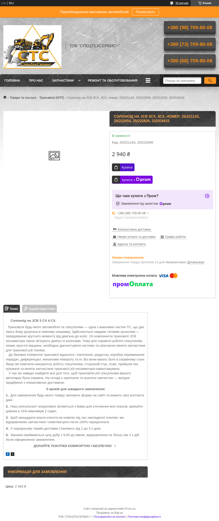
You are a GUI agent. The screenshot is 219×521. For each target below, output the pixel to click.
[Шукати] (210, 80)
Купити (127, 167)
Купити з (136, 180)
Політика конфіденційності (144, 516)
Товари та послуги (23, 97)
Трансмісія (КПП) (51, 97)
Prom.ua (130, 508)
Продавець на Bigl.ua (109, 512)
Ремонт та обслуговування (112, 80)
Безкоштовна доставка (134, 229)
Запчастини (63, 80)
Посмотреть (145, 12)
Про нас (36, 80)
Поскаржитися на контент (110, 516)
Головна (12, 80)
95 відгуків (182, 3)
